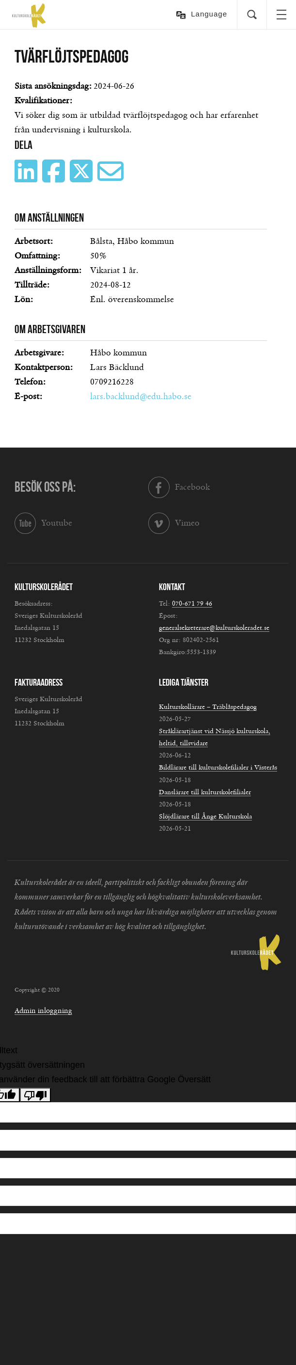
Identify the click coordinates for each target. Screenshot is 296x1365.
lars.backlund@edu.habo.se (140, 396)
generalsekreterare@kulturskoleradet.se (214, 628)
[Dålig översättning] (35, 1095)
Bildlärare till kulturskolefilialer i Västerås (218, 767)
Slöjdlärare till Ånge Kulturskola (205, 816)
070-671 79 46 (192, 603)
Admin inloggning (43, 1010)
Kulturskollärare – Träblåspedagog (208, 707)
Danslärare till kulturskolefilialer (205, 792)
